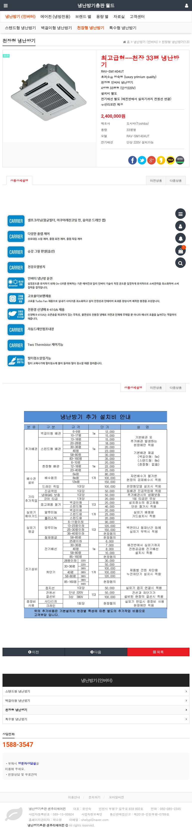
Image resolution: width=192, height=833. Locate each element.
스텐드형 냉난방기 (20, 28)
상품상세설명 (19, 180)
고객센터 (137, 16)
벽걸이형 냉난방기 (56, 28)
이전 (33, 652)
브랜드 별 (83, 16)
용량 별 (102, 16)
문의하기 (94, 797)
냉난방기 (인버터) (20, 16)
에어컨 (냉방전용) (55, 16)
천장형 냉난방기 (90, 28)
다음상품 (176, 180)
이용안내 (74, 797)
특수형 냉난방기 (122, 28)
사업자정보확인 (91, 814)
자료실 (119, 16)
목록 (158, 652)
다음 (95, 652)
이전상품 (156, 180)
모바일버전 (116, 797)
